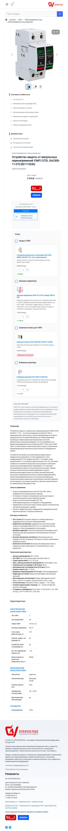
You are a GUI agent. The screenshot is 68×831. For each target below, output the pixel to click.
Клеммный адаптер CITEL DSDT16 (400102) (32, 376)
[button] (28, 86)
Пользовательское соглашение (16, 768)
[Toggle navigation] (7, 4)
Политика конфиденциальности (16, 764)
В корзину (25, 211)
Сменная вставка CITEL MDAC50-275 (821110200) (34, 341)
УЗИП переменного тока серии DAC (26, 153)
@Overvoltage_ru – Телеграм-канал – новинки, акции (24, 801)
